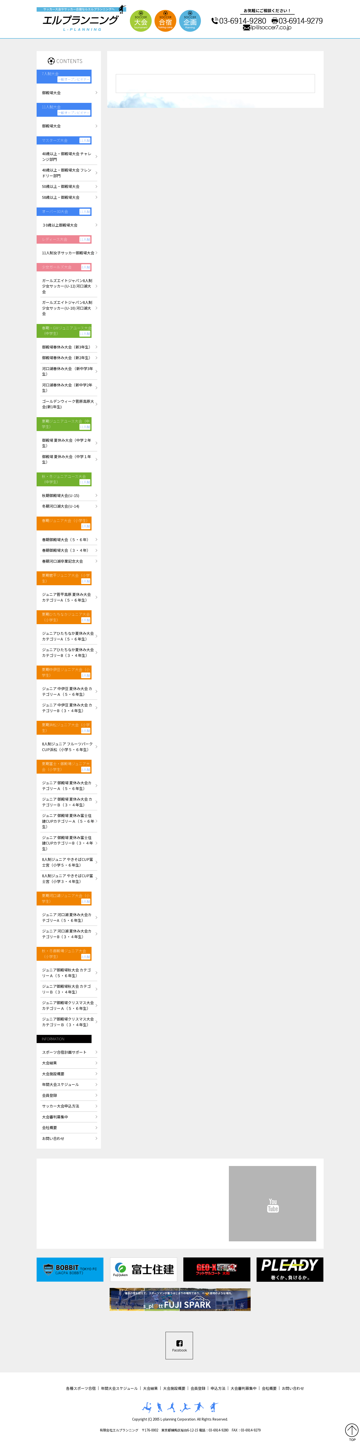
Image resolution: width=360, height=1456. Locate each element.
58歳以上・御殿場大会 (60, 197)
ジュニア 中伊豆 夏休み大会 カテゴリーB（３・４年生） (67, 707)
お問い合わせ (53, 1138)
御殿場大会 (51, 92)
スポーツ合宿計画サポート (64, 1052)
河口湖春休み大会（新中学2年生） (67, 387)
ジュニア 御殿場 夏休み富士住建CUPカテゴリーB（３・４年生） (67, 843)
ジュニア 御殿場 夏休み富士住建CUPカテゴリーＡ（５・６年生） (68, 821)
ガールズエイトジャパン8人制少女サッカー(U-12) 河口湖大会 (67, 286)
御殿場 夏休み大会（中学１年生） (66, 459)
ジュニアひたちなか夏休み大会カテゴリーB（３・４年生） (68, 652)
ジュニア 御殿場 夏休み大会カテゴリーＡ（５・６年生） (67, 785)
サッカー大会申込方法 (60, 1105)
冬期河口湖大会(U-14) (60, 506)
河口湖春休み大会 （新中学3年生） (67, 371)
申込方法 (218, 1388)
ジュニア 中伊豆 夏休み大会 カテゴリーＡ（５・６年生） (67, 691)
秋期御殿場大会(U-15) (60, 495)
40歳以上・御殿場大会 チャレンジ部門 (66, 156)
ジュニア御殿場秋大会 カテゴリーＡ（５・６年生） (66, 972)
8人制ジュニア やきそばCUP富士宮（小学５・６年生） (67, 862)
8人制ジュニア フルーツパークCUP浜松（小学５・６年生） (67, 746)
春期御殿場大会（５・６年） (66, 539)
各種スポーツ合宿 (81, 1388)
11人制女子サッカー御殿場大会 (68, 252)
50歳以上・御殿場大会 (60, 186)
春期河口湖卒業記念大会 (62, 561)
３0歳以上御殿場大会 (59, 225)
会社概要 (49, 1127)
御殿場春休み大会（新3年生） (67, 346)
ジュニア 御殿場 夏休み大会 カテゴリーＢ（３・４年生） (67, 801)
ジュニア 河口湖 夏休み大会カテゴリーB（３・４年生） (67, 933)
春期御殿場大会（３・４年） (66, 550)
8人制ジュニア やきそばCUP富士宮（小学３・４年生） (67, 878)
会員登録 (49, 1095)
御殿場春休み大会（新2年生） (67, 357)
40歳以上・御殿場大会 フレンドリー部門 (66, 172)
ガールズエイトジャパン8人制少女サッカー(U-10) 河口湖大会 (67, 308)
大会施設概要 (53, 1073)
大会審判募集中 (55, 1116)
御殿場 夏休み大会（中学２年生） (66, 442)
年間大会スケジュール (60, 1084)
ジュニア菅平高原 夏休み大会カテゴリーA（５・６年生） (66, 597)
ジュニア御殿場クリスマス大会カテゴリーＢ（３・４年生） (68, 1021)
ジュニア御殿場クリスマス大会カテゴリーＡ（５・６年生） (68, 1005)
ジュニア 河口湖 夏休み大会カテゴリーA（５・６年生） (67, 917)
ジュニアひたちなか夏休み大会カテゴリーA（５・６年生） (68, 636)
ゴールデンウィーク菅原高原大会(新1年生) (68, 404)
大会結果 (49, 1062)
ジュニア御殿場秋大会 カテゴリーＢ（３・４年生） (66, 989)
